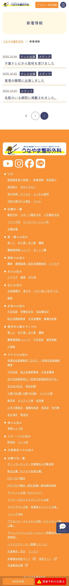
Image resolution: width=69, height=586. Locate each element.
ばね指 (32, 277)
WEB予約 (18, 581)
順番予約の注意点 (51, 581)
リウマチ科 (13, 222)
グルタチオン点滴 (17, 507)
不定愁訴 (12, 311)
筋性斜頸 (31, 386)
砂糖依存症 (26, 311)
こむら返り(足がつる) (46, 291)
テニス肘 (23, 442)
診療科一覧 (14, 209)
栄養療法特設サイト (19, 559)
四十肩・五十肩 (27, 243)
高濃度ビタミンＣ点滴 (45, 507)
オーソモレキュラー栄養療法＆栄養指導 (30, 464)
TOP (10, 174)
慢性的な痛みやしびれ (22, 326)
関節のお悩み (16, 257)
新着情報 (38, 180)
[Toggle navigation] (63, 5)
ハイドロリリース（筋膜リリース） (28, 544)
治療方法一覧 (16, 458)
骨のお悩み (14, 422)
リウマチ (54, 263)
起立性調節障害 (16, 318)
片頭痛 (11, 346)
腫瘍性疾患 (50, 318)
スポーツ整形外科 (30, 215)
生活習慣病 (34, 318)
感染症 (45, 407)
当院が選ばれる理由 (19, 201)
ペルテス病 (46, 393)
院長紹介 (51, 180)
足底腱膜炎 (13, 291)
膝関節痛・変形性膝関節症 (30, 263)
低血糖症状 (42, 311)
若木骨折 (12, 415)
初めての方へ (28, 187)
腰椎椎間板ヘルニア (19, 250)
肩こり (11, 243)
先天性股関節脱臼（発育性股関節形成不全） (33, 379)
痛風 (23, 277)
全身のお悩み (16, 306)
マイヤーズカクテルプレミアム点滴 (28, 499)
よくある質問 (41, 194)
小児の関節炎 (15, 407)
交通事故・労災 (16, 551)
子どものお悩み (17, 354)
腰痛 (41, 243)
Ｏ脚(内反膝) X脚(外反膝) (22, 393)
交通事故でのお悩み (20, 450)
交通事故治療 (15, 565)
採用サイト (45, 559)
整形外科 (12, 215)
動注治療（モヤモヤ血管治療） (25, 471)
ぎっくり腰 (39, 250)
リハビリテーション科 (36, 222)
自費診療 (12, 229)
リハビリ (33, 551)
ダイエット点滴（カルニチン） (25, 492)
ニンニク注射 (15, 514)
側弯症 (11, 400)
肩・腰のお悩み (17, 237)
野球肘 (24, 415)
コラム (37, 201)
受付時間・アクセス (19, 194)
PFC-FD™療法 (16, 478)
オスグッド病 (25, 400)
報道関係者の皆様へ (19, 180)
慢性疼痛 (51, 339)
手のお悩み (14, 271)
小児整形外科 (51, 215)
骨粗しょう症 (15, 428)
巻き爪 (27, 291)
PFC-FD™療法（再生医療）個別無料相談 (31, 485)
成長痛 (40, 400)
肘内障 (55, 407)
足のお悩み (14, 285)
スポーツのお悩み (19, 436)
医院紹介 (12, 187)
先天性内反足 (15, 386)
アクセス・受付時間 (47, 4)
